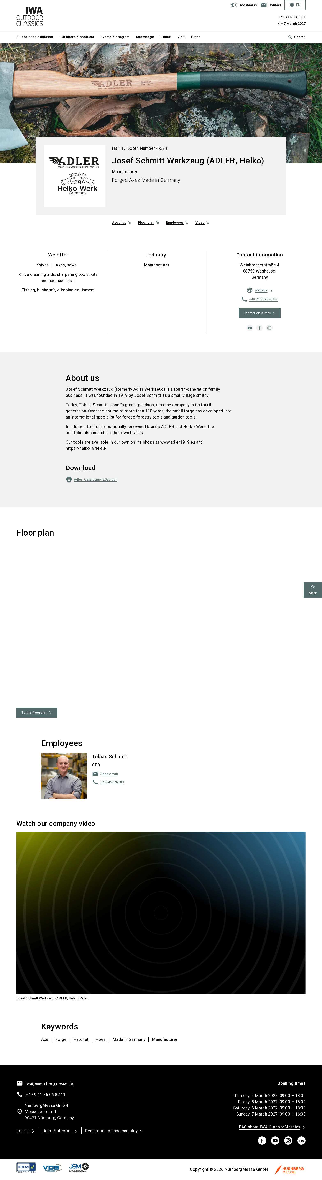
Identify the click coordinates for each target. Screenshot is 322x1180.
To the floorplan (34, 712)
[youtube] (249, 328)
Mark (313, 589)
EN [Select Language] (295, 4)
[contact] (270, 5)
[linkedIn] (301, 1140)
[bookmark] (242, 5)
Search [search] (297, 37)
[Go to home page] (50, 15)
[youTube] (275, 1140)
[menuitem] (38, 37)
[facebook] (259, 328)
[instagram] (269, 328)
